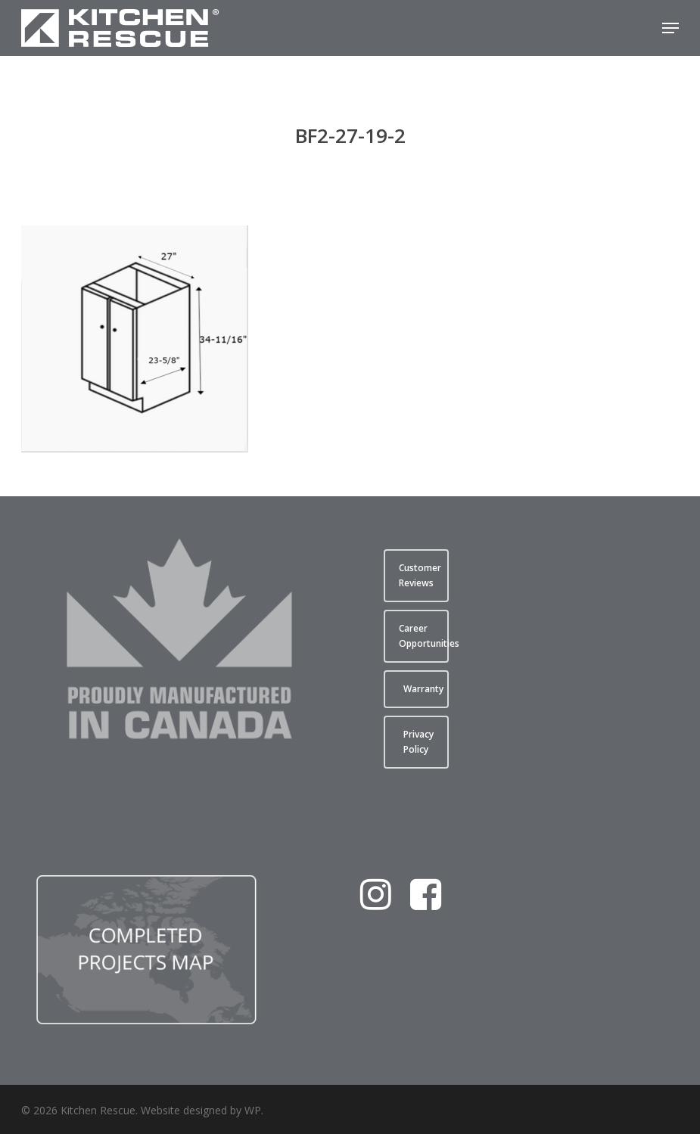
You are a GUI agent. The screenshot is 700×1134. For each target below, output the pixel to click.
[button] (670, 28)
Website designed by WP (201, 1110)
